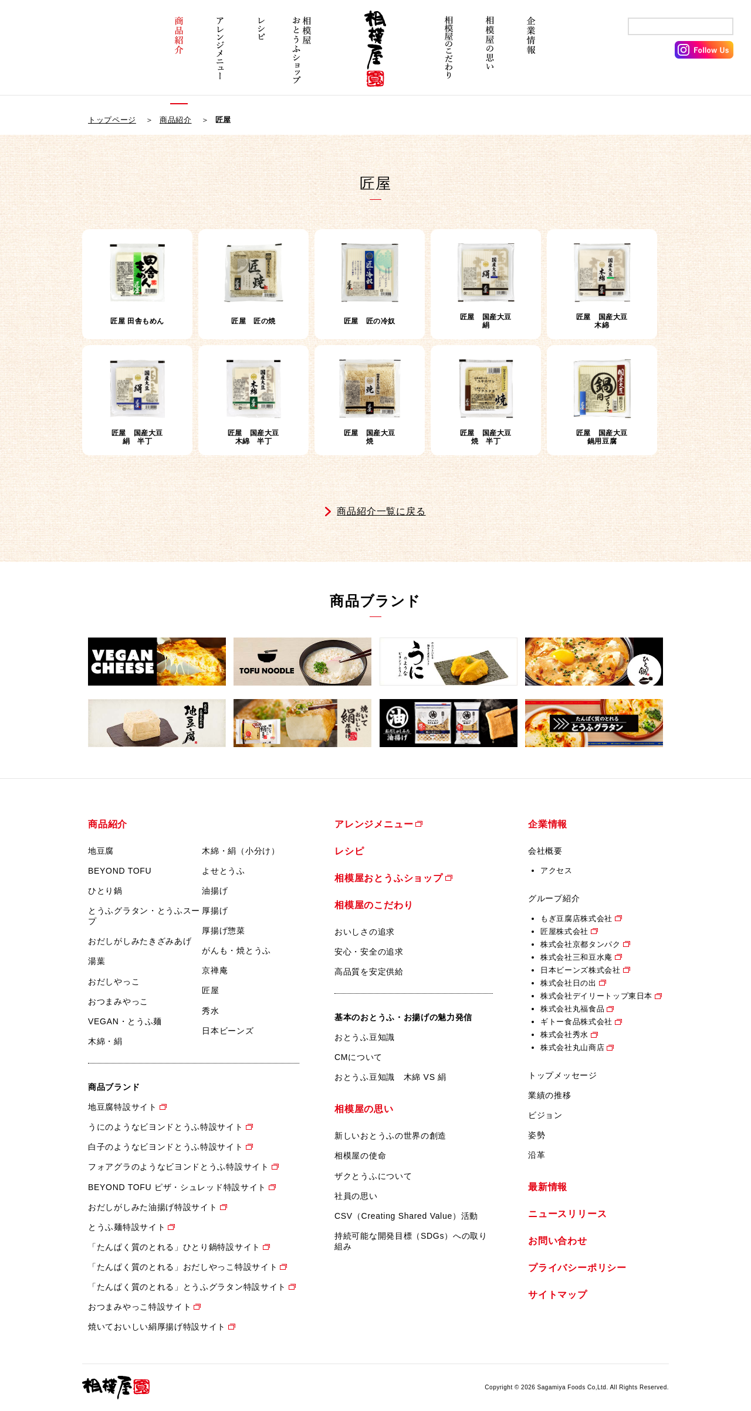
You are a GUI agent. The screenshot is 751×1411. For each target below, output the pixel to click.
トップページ (112, 119)
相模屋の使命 (360, 1155)
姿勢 (536, 1135)
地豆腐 (101, 851)
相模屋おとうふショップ (302, 57)
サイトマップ (557, 1295)
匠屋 (210, 990)
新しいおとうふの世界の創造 (390, 1135)
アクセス (556, 870)
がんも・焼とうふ (236, 950)
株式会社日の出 (568, 983)
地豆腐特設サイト (122, 1107)
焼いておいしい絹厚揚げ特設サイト (157, 1326)
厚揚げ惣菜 (223, 930)
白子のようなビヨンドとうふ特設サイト (165, 1146)
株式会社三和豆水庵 (576, 957)
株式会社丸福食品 (572, 1008)
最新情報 (547, 1187)
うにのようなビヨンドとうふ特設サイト (165, 1126)
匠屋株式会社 (564, 931)
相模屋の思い (489, 57)
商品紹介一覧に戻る (381, 511)
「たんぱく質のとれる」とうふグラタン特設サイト (187, 1286)
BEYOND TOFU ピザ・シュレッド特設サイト (177, 1187)
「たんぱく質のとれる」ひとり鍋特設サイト (174, 1247)
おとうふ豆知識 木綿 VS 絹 (390, 1077)
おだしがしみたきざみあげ (139, 941)
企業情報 (531, 57)
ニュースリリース (567, 1214)
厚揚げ (215, 910)
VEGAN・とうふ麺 (125, 1021)
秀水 (210, 1010)
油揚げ (215, 890)
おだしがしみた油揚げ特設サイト (153, 1207)
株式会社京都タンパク (580, 944)
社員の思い (356, 1196)
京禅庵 (215, 970)
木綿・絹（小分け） (240, 851)
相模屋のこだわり (448, 57)
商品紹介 (178, 57)
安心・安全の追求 (369, 951)
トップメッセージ (562, 1075)
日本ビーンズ (227, 1030)
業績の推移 (549, 1095)
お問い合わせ (557, 1241)
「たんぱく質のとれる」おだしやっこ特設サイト (183, 1267)
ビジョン (545, 1115)
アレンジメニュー (220, 57)
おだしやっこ (114, 981)
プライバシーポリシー (577, 1268)
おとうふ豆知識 (364, 1037)
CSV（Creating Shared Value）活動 (406, 1216)
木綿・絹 (105, 1041)
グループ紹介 (554, 898)
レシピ (261, 57)
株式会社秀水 (564, 1034)
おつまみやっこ (118, 1001)
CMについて (358, 1057)
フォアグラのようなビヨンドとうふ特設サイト (178, 1166)
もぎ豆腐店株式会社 (576, 918)
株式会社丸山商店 (572, 1047)
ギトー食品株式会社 (576, 1021)
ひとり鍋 (105, 890)
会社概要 (545, 851)
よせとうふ (223, 870)
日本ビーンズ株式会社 (580, 970)
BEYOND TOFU (119, 870)
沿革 (536, 1155)
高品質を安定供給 (369, 971)
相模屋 (375, 57)
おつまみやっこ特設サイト (139, 1306)
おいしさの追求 (364, 931)
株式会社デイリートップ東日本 (596, 995)
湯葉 (96, 961)
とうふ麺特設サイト (126, 1227)
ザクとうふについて (373, 1176)
